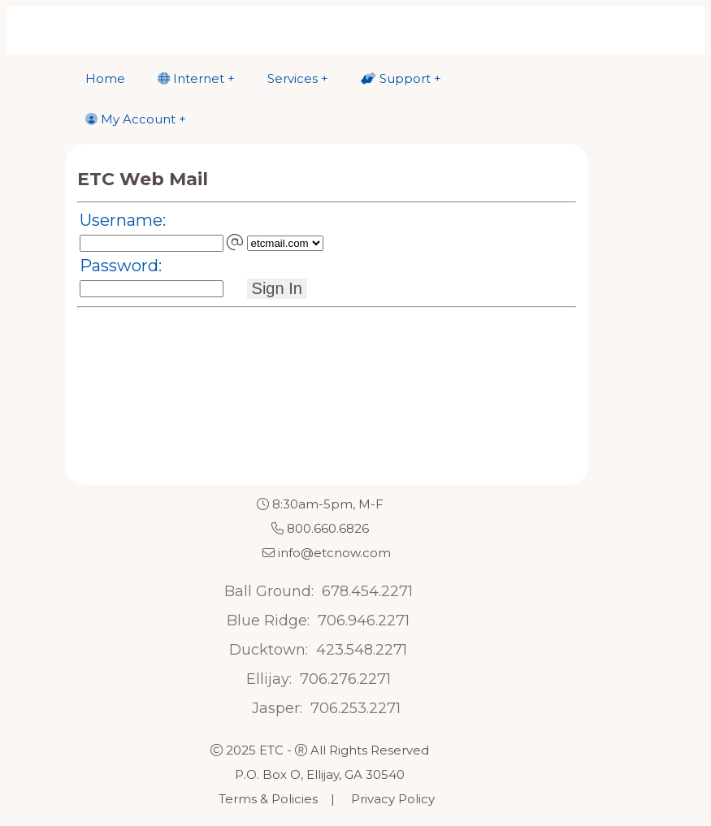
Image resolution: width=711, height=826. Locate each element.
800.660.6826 (328, 528)
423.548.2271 (361, 650)
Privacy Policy (393, 799)
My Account (130, 119)
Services (292, 78)
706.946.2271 (364, 620)
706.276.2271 (345, 679)
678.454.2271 (367, 591)
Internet (191, 78)
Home (105, 78)
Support (396, 78)
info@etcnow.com (334, 552)
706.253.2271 (355, 708)
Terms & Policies (268, 799)
